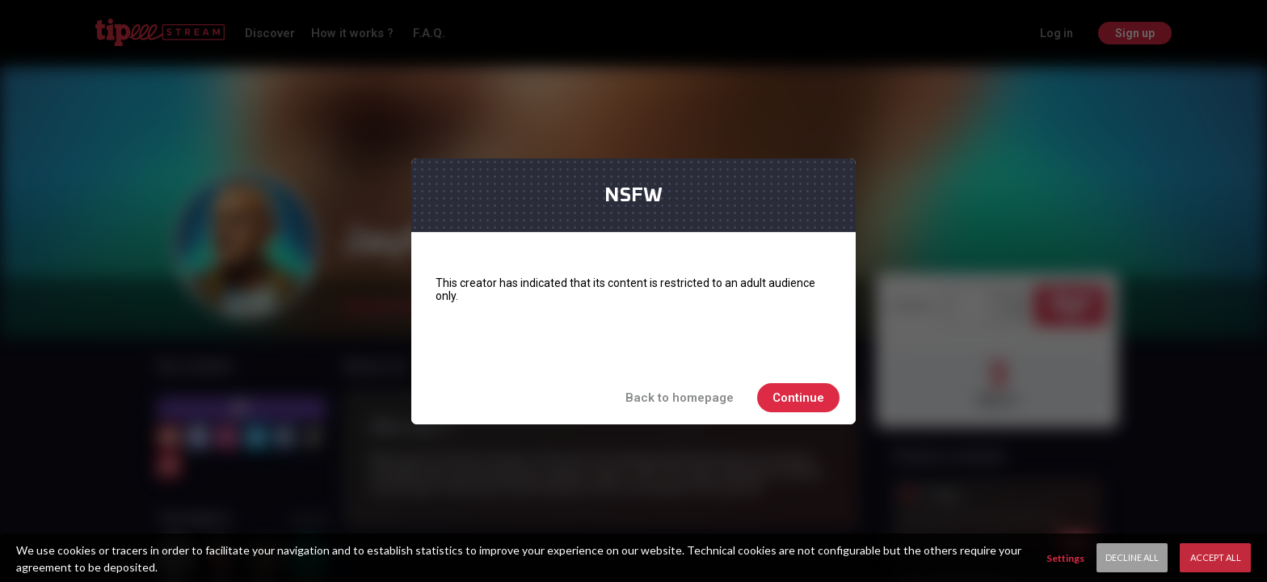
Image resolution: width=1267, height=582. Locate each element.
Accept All (1215, 557)
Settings (1065, 558)
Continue (798, 397)
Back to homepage (679, 397)
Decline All (1132, 557)
